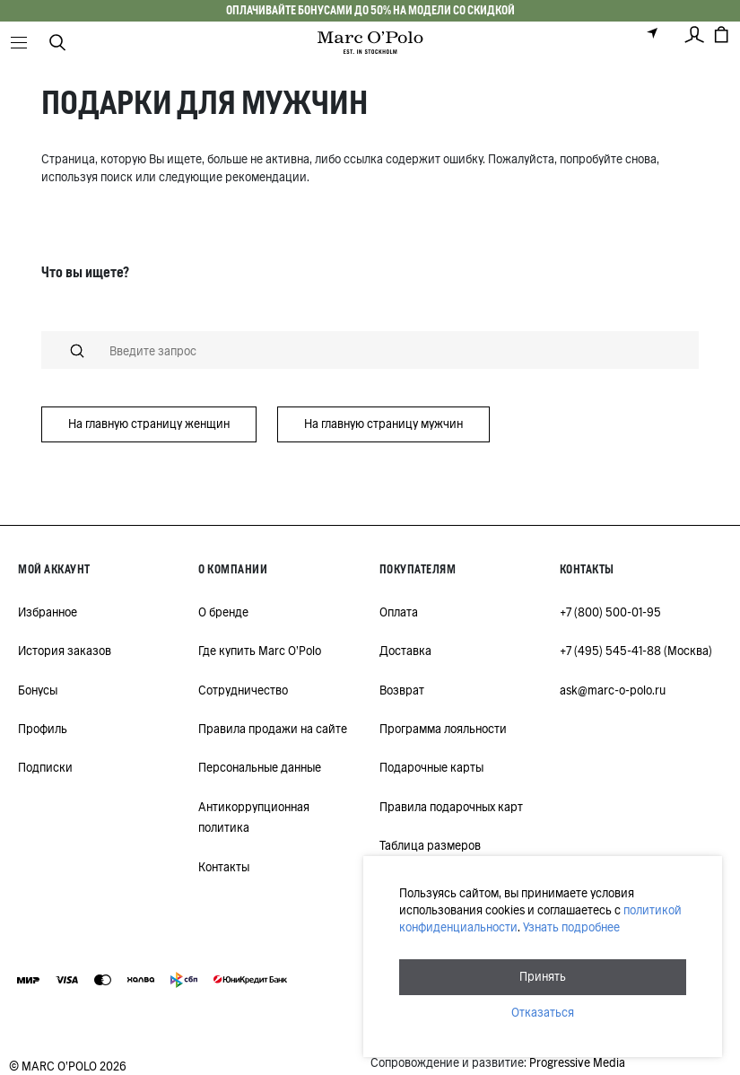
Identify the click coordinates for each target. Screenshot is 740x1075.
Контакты (223, 867)
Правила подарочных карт (451, 807)
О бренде (223, 612)
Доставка (405, 651)
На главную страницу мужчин (383, 424)
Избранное (47, 612)
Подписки (45, 767)
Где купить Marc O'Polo (259, 651)
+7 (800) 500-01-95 (610, 612)
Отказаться (542, 1012)
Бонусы (37, 690)
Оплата (398, 612)
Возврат (401, 690)
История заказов (64, 651)
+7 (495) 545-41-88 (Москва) (636, 651)
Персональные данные (259, 767)
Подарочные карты (431, 767)
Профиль (42, 729)
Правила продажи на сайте (272, 729)
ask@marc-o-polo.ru (613, 690)
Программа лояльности (443, 729)
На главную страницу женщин (149, 424)
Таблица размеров (430, 845)
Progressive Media (577, 1063)
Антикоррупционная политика (253, 817)
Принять (542, 976)
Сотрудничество (243, 690)
